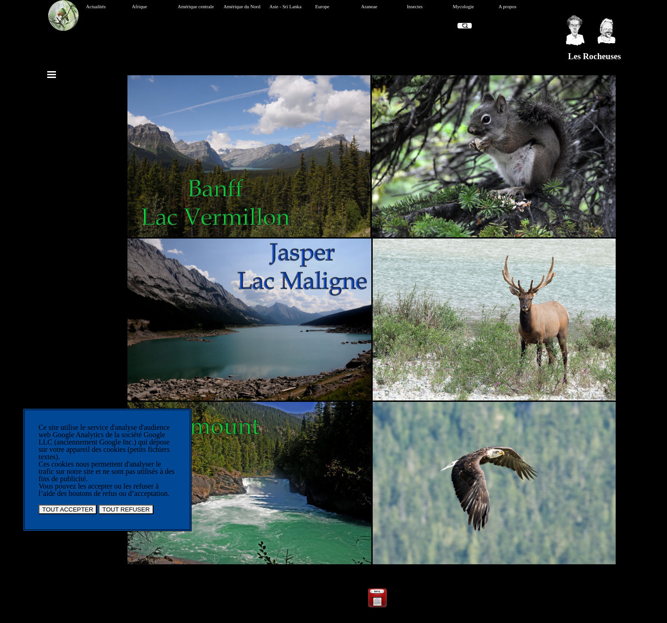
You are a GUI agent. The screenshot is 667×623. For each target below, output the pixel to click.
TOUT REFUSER (125, 509)
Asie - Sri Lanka (286, 6)
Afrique (139, 6)
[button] (377, 590)
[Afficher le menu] (52, 74)
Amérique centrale (196, 6)
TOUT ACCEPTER (67, 509)
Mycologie (463, 6)
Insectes (415, 6)
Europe (322, 6)
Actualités (96, 6)
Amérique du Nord (242, 6)
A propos (508, 6)
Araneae (369, 6)
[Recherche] (465, 25)
